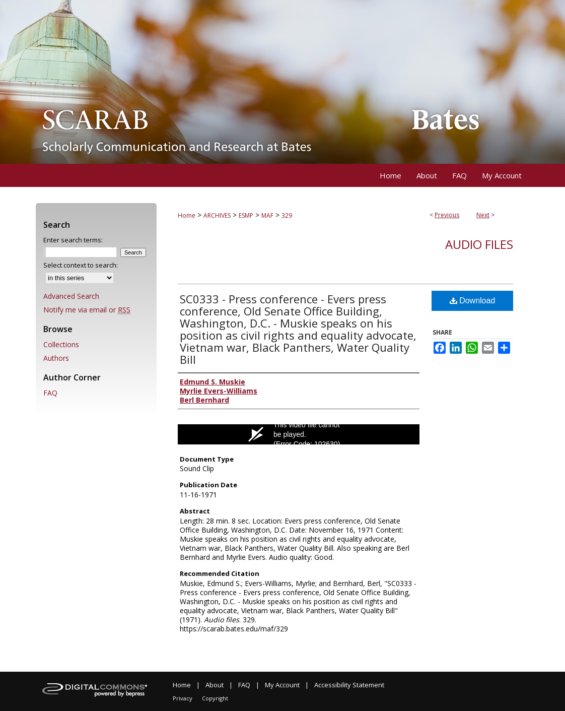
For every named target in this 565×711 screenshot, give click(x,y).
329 (286, 215)
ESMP (246, 215)
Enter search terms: (73, 239)
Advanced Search (71, 296)
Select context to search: (80, 265)
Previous (447, 215)
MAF (267, 215)
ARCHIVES (217, 215)
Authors (56, 358)
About (214, 684)
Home (186, 215)
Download (473, 300)
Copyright (215, 698)
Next (482, 215)
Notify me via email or (86, 309)
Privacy (182, 698)
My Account (282, 684)
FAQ (50, 393)
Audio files (479, 244)
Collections (61, 344)
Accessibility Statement (349, 684)
